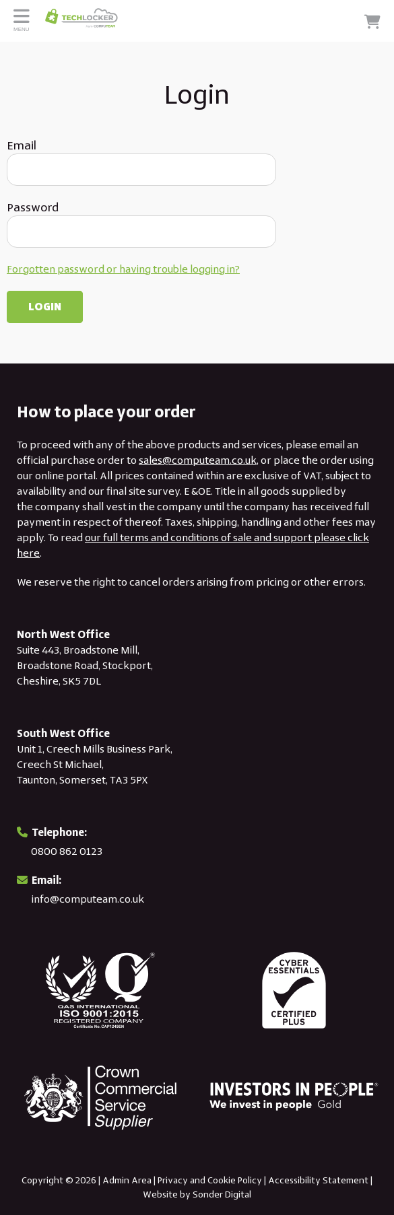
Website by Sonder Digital (197, 1194)
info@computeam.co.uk (88, 899)
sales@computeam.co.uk (198, 460)
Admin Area (127, 1180)
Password (33, 207)
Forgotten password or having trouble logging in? (123, 269)
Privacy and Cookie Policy (210, 1180)
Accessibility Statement (318, 1180)
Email (21, 145)
